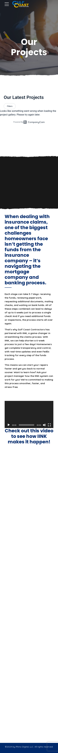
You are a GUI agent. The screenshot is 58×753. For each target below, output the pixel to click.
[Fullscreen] (49, 424)
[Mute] (44, 424)
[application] (29, 414)
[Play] (8, 424)
